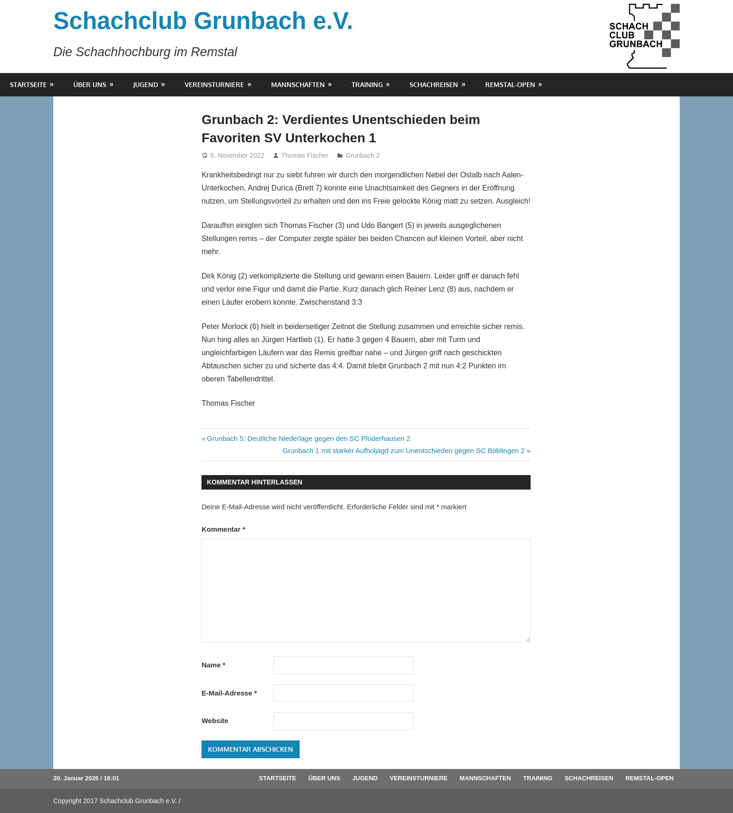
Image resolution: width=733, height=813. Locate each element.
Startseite (28, 84)
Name (213, 665)
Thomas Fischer (304, 155)
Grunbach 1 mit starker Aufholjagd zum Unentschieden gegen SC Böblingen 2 (404, 450)
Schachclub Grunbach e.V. (203, 20)
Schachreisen (434, 84)
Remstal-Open (510, 84)
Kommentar (223, 529)
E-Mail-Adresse (229, 693)
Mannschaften (298, 84)
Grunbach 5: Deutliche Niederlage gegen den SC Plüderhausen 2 (308, 438)
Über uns (89, 84)
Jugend (145, 84)
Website (214, 721)
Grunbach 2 (362, 155)
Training (367, 84)
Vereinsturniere (214, 84)
